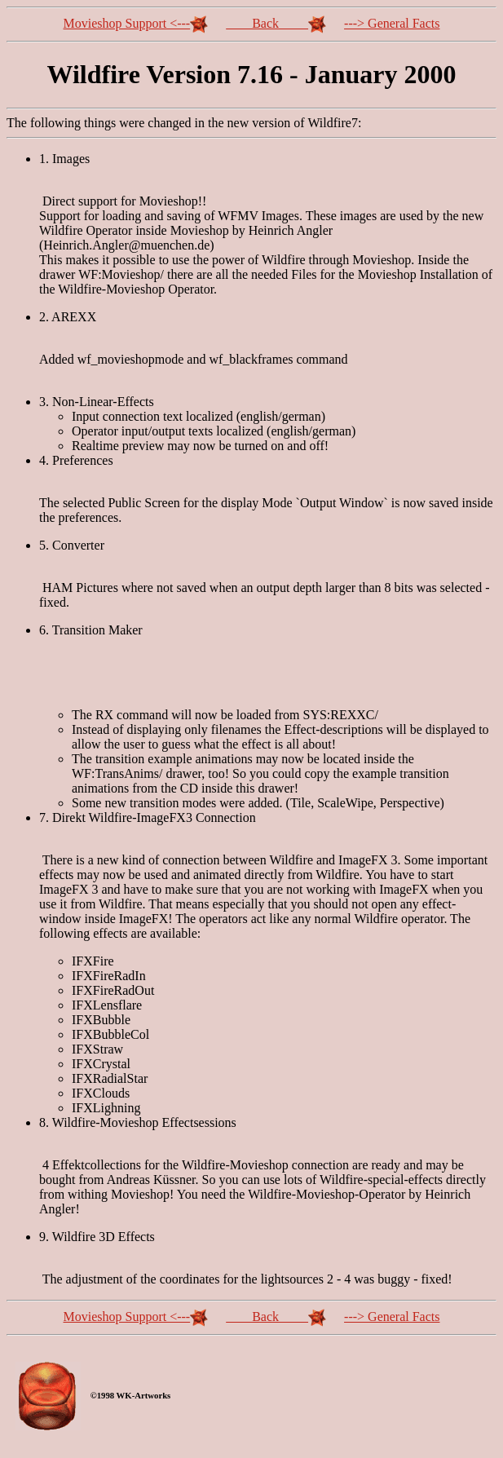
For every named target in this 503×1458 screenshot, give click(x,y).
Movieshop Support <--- (137, 23)
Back (277, 23)
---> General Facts (391, 23)
